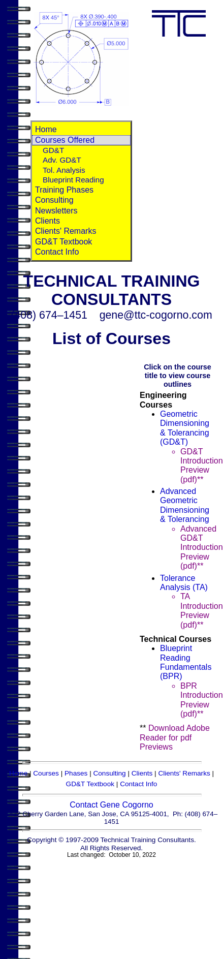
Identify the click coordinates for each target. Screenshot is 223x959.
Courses (46, 773)
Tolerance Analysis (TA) (184, 583)
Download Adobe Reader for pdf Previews (175, 737)
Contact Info (57, 252)
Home (46, 129)
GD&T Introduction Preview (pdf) (201, 465)
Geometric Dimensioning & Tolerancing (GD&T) (184, 428)
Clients (47, 220)
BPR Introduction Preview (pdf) (201, 700)
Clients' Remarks (65, 231)
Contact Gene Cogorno (111, 804)
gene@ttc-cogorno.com (156, 315)
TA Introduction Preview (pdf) (201, 610)
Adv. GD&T (62, 160)
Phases (76, 773)
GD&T (53, 150)
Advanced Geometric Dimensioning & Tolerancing (184, 505)
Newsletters (56, 210)
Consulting (54, 200)
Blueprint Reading (73, 179)
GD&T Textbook (63, 241)
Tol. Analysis (64, 170)
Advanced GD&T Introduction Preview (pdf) (201, 547)
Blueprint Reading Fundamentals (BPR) (185, 662)
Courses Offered (64, 140)
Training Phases (64, 189)
